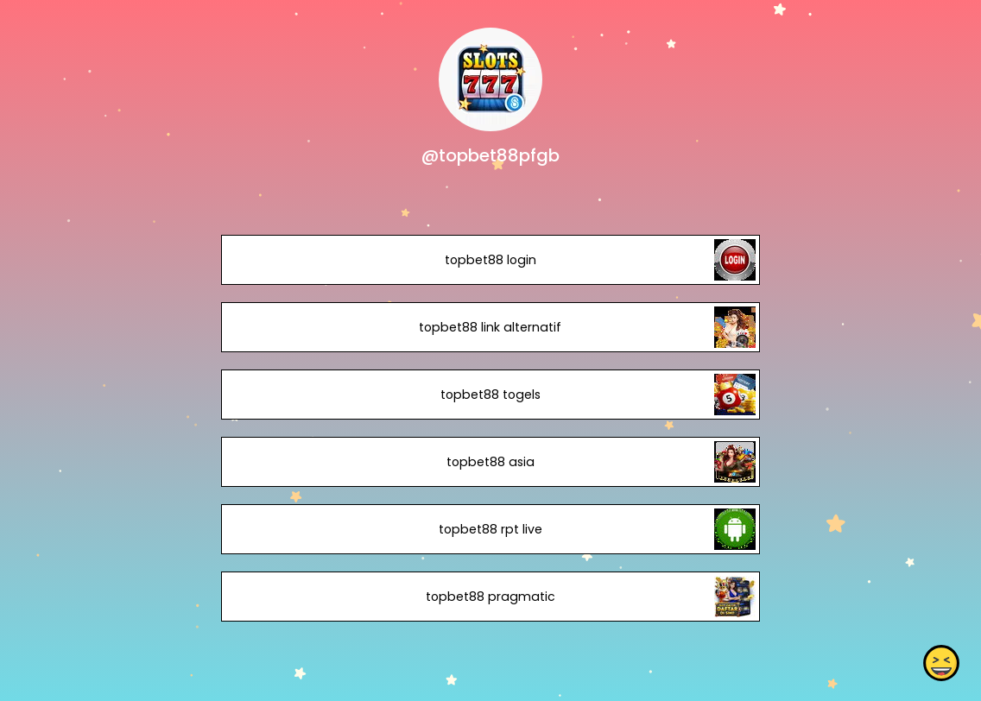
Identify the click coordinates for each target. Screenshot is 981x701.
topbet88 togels (490, 394)
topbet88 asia (490, 461)
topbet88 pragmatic (490, 596)
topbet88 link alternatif (490, 327)
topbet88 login (490, 259)
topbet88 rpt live (490, 529)
